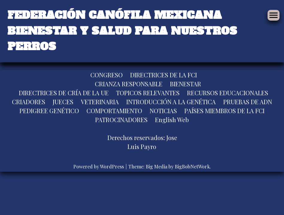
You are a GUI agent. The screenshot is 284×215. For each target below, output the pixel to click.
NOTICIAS (163, 111)
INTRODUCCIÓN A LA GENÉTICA (171, 102)
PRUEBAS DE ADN (247, 102)
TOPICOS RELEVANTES (148, 93)
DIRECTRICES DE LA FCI (163, 75)
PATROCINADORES (121, 120)
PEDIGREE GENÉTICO (49, 111)
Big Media (156, 166)
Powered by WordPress (99, 166)
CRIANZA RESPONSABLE (128, 84)
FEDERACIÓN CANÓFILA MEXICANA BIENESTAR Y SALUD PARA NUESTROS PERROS (122, 31)
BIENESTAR (185, 84)
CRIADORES (28, 102)
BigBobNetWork (192, 166)
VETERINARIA (100, 102)
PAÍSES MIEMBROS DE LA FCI (224, 111)
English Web (172, 120)
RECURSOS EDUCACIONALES (227, 93)
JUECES (63, 102)
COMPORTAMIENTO (114, 111)
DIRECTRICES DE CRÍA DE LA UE (64, 93)
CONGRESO (106, 75)
